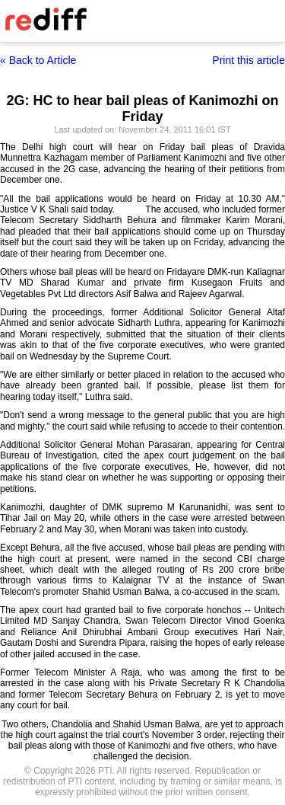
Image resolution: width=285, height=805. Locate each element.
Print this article (248, 60)
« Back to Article (38, 60)
